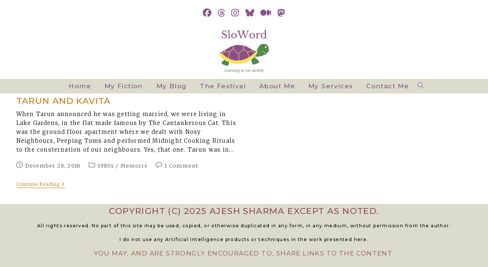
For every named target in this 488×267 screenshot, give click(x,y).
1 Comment (181, 165)
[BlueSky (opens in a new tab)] (250, 13)
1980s (106, 165)
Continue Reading (40, 185)
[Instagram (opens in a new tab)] (235, 13)
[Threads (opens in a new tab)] (221, 13)
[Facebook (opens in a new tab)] (207, 13)
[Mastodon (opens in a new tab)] (281, 13)
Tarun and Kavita (63, 101)
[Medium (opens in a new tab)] (265, 13)
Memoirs (133, 165)
